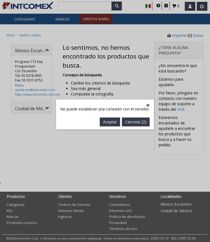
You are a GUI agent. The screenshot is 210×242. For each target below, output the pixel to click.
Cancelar (135, 116)
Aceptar (110, 116)
